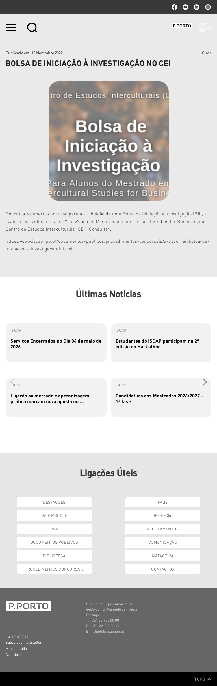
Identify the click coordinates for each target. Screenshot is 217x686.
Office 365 (162, 515)
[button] (205, 382)
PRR (54, 528)
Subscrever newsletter (24, 642)
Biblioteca (54, 555)
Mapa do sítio (16, 648)
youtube (185, 7)
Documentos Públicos (54, 542)
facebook (174, 7)
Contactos (162, 568)
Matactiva (163, 555)
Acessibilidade (17, 654)
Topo (202, 679)
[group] (56, 343)
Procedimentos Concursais (54, 568)
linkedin (196, 7)
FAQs (163, 501)
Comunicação (162, 542)
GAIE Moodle (54, 515)
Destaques (54, 501)
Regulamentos (163, 528)
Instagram (207, 7)
